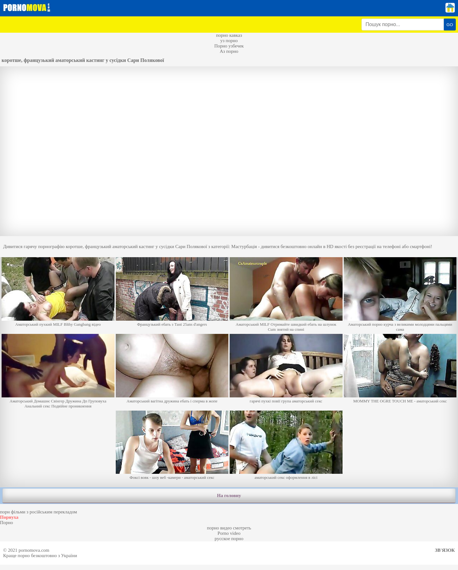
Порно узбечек (229, 45)
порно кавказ (229, 35)
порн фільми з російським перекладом (38, 511)
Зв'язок (445, 550)
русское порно (229, 538)
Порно (6, 522)
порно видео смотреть (229, 527)
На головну (229, 495)
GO (449, 24)
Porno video (229, 533)
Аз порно (229, 51)
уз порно (229, 40)
